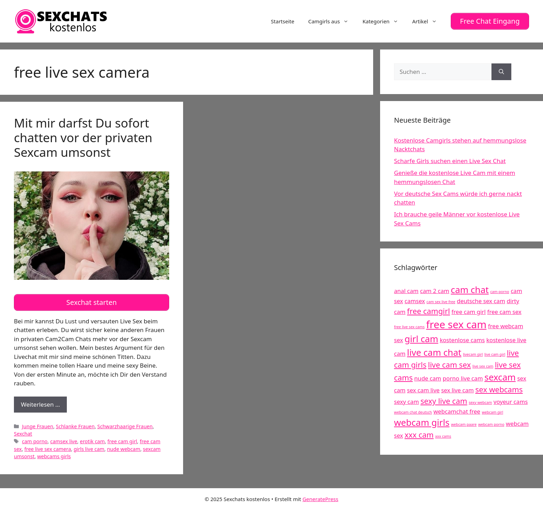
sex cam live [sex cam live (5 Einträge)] (423, 389)
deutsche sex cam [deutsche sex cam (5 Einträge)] (481, 299)
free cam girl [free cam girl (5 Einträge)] (468, 310)
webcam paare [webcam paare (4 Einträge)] (464, 423)
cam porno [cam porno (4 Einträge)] (499, 290)
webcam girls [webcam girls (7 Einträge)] (421, 421)
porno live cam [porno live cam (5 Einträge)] (463, 377)
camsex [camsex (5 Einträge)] (414, 299)
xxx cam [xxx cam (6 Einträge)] (419, 433)
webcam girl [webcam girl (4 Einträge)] (492, 410)
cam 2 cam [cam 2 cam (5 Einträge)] (434, 289)
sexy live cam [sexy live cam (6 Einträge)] (443, 399)
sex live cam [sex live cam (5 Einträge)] (457, 389)
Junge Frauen (37, 423)
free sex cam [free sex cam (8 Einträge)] (456, 323)
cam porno (35, 438)
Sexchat (23, 431)
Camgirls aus (331, 20)
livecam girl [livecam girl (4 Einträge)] (473, 353)
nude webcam (123, 446)
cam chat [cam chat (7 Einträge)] (470, 288)
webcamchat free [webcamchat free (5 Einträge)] (456, 410)
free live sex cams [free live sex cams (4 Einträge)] (409, 325)
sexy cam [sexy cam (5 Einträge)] (406, 400)
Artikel (427, 20)
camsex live (63, 438)
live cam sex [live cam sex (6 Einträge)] (449, 363)
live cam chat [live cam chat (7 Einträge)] (434, 351)
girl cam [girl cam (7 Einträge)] (421, 337)
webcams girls (54, 453)
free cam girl (122, 438)
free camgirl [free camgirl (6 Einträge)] (428, 310)
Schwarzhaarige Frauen (125, 423)
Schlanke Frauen (75, 423)
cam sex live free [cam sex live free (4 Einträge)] (440, 300)
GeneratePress (320, 496)
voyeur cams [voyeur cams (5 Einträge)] (511, 400)
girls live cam (89, 446)
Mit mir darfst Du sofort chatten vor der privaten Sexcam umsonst (83, 136)
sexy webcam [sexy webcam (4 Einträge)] (480, 401)
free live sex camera (47, 446)
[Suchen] (501, 70)
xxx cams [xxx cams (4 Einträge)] (443, 434)
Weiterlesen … (44, 403)
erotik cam (92, 438)
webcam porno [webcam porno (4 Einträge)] (491, 423)
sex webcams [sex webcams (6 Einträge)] (499, 388)
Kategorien (383, 20)
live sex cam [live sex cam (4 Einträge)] (482, 364)
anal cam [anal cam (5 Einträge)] (406, 289)
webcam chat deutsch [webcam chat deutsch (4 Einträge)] (413, 410)
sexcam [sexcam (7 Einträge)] (500, 376)
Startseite (282, 20)
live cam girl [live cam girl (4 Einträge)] (495, 353)
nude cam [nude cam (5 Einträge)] (427, 377)
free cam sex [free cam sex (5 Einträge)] (504, 310)
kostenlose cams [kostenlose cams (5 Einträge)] (462, 339)
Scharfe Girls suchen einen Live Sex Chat (450, 159)
